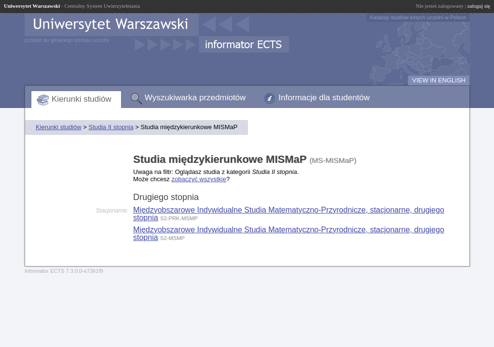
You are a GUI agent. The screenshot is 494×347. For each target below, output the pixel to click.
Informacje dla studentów (324, 97)
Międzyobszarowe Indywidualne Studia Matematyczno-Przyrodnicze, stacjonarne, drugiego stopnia (288, 214)
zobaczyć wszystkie (198, 179)
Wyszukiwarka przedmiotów (195, 97)
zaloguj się (478, 6)
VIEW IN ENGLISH (439, 80)
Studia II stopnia (110, 127)
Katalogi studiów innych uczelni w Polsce (418, 17)
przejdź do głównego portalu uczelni (67, 40)
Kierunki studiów (81, 99)
